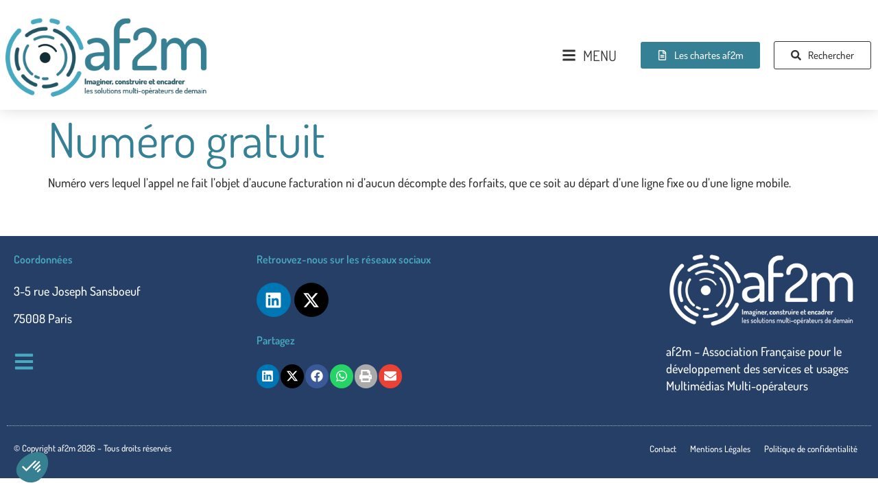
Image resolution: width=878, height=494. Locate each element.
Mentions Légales (720, 448)
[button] (32, 467)
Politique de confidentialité (810, 448)
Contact (663, 448)
